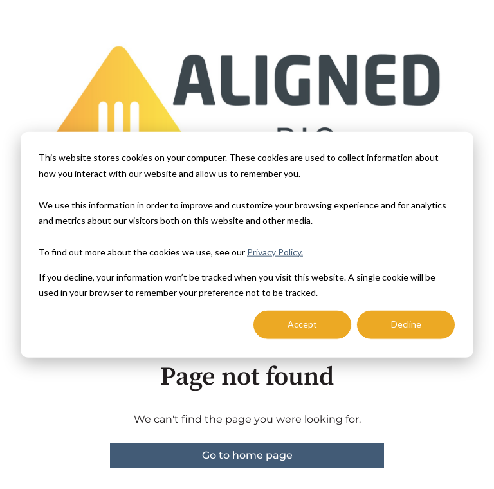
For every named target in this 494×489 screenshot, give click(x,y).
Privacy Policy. (275, 251)
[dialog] (247, 245)
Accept (302, 323)
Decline (406, 323)
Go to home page (247, 455)
